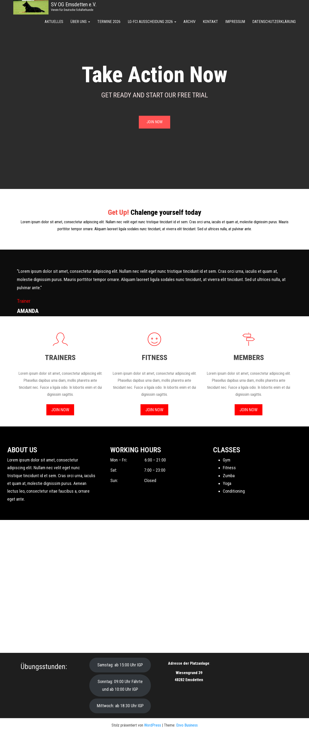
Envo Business (187, 725)
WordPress (152, 725)
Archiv (189, 21)
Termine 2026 (108, 21)
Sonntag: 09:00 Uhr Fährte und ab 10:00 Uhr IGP (120, 685)
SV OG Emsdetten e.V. (74, 4)
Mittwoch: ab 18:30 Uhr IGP (120, 705)
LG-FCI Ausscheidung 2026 (152, 21)
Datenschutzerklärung (274, 21)
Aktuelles (54, 21)
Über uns (80, 21)
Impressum (235, 21)
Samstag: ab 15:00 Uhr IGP (120, 664)
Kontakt (210, 21)
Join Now (60, 409)
